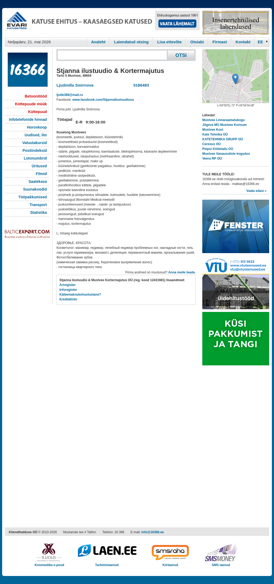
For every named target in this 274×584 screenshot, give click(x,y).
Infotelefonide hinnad (28, 119)
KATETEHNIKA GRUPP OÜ (222, 139)
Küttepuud (37, 112)
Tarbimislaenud (106, 563)
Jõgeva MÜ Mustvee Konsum (224, 125)
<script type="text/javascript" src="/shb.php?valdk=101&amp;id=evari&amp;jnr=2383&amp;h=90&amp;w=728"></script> (102, 23)
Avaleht (98, 42)
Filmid (41, 174)
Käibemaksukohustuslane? (80, 294)
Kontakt (242, 42)
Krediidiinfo (68, 299)
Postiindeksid (34, 150)
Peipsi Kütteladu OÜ (217, 149)
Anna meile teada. (182, 272)
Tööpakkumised (32, 197)
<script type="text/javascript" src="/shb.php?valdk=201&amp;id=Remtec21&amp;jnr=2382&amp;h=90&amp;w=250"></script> (235, 23)
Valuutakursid (34, 143)
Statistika (38, 212)
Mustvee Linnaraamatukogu (223, 120)
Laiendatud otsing (131, 42)
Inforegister (68, 290)
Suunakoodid (35, 189)
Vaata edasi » (256, 191)
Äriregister (67, 285)
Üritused (39, 166)
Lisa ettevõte (169, 42)
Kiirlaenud (170, 563)
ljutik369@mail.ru (69, 95)
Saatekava (37, 181)
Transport (38, 205)
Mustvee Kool (212, 130)
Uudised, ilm (36, 135)
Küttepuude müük (31, 104)
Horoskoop (37, 127)
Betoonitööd (36, 96)
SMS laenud (220, 563)
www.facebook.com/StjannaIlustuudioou (103, 100)
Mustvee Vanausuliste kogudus (226, 154)
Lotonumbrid (35, 158)
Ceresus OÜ (211, 144)
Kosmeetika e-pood (49, 563)
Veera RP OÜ (212, 158)
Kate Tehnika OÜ (215, 134)
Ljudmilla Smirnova (74, 85)
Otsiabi (197, 42)
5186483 (140, 85)
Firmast (219, 42)
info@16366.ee (153, 532)
